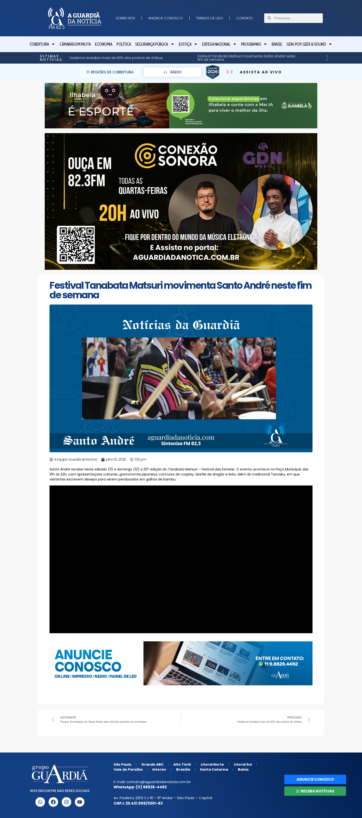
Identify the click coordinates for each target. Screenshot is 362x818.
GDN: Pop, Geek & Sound (309, 44)
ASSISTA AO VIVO (261, 72)
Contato (244, 18)
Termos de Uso (209, 18)
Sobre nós (125, 18)
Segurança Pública (155, 44)
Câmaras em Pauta (75, 44)
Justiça (188, 44)
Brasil (277, 44)
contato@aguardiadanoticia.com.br (158, 781)
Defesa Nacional (219, 44)
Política (123, 44)
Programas (254, 44)
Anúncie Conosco (165, 18)
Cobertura (42, 44)
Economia (103, 44)
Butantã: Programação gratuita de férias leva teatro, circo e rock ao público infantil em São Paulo (228, 58)
